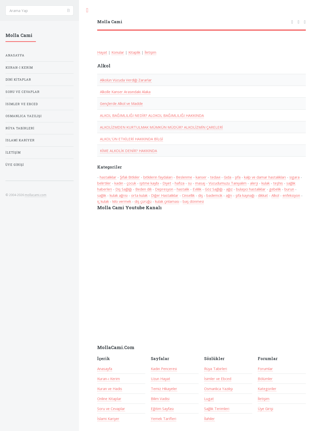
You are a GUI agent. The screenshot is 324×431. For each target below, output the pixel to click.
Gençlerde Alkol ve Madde (121, 103)
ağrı (229, 195)
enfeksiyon (291, 195)
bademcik (214, 195)
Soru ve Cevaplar (111, 408)
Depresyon (164, 189)
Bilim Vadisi (160, 398)
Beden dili (143, 189)
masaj (200, 183)
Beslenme (184, 177)
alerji (254, 183)
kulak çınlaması (167, 201)
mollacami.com (35, 195)
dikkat (263, 195)
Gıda (227, 177)
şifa (238, 177)
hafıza (179, 183)
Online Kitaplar (109, 398)
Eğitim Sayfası (162, 408)
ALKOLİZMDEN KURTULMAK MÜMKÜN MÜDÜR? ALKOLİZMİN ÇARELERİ (161, 127)
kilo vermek (121, 201)
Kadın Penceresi (164, 368)
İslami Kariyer (108, 418)
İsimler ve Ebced (217, 378)
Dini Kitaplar (18, 79)
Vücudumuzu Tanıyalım (227, 183)
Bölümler (265, 378)
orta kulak (139, 195)
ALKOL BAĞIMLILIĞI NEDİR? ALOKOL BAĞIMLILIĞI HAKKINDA (152, 115)
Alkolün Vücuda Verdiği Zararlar (126, 79)
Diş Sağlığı (123, 189)
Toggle (87, 10)
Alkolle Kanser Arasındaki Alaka (125, 91)
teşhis (278, 183)
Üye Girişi (265, 408)
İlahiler (209, 418)
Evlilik (197, 189)
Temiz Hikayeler (164, 388)
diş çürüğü (143, 201)
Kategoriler (267, 388)
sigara (294, 177)
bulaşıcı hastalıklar (251, 189)
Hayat (102, 52)
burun (289, 189)
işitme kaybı (149, 183)
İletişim (150, 52)
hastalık (183, 189)
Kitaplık (134, 52)
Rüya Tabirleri (215, 368)
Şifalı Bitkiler (130, 177)
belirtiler (104, 183)
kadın (118, 183)
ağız (229, 189)
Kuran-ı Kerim (108, 378)
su (190, 183)
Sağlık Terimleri (216, 408)
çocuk (131, 183)
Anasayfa (104, 368)
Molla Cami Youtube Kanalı (129, 208)
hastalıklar (108, 177)
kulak (265, 183)
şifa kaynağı (245, 195)
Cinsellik (188, 195)
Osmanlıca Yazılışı (218, 388)
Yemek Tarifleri (163, 418)
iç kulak (103, 201)
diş (200, 195)
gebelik (275, 189)
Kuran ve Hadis (109, 388)
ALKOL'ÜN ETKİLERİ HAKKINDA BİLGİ (131, 138)
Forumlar (265, 368)
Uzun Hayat (160, 378)
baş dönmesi (193, 201)
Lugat (209, 398)
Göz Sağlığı (214, 189)
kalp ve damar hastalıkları (265, 177)
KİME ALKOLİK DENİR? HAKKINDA (128, 150)
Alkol (275, 195)
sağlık (101, 195)
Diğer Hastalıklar (164, 195)
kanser (201, 177)
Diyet (166, 183)
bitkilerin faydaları (157, 177)
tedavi (215, 177)
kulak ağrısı (119, 195)
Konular (117, 52)
